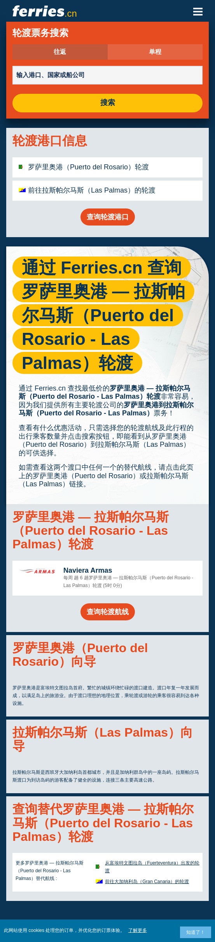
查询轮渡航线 (108, 612)
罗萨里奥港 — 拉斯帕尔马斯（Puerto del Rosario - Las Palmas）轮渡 (105, 392)
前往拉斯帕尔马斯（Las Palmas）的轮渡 (92, 190)
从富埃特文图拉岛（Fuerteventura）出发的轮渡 (152, 866)
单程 (155, 52)
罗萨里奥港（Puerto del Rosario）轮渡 (88, 167)
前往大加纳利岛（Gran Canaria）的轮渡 (147, 881)
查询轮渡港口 (108, 217)
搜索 (107, 103)
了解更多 (137, 930)
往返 (60, 52)
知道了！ (195, 932)
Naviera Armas (87, 570)
